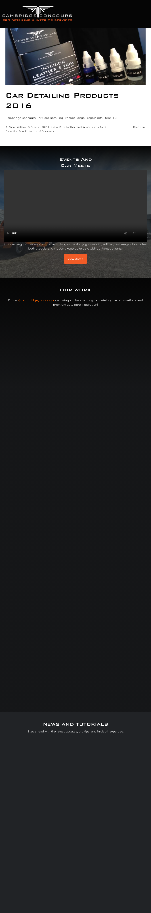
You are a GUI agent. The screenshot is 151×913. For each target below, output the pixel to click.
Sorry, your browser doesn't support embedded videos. (75, 206)
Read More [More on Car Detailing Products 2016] (139, 126)
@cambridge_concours (36, 300)
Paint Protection (28, 131)
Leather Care (57, 126)
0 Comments (46, 131)
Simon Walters (17, 126)
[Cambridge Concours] (37, 6)
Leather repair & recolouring (82, 126)
